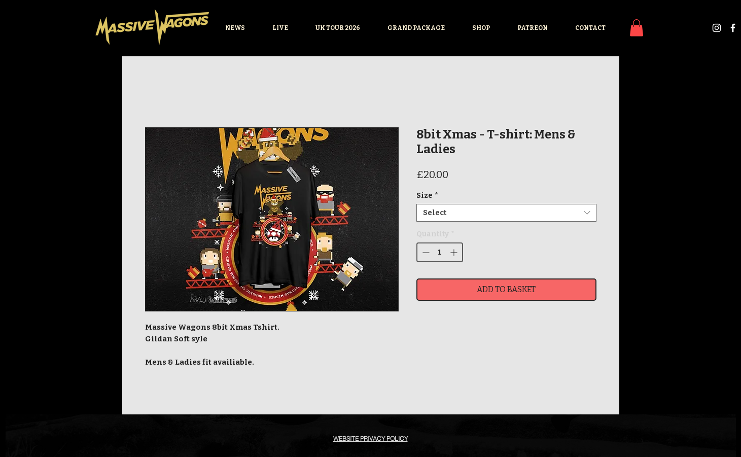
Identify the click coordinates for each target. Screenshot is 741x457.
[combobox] (506, 213)
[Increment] (454, 252)
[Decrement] (424, 252)
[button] (636, 27)
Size (427, 195)
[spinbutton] (439, 252)
